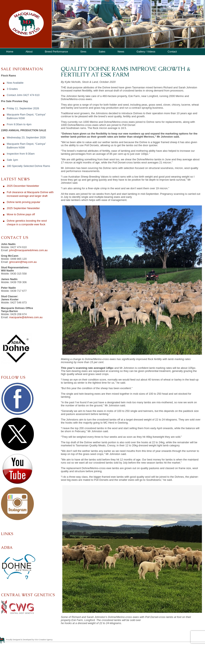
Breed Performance (56, 51)
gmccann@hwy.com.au (23, 261)
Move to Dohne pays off (21, 214)
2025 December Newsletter (23, 185)
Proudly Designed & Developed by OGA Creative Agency (29, 640)
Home (9, 51)
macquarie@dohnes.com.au (26, 317)
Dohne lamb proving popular (23, 202)
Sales (102, 51)
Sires (83, 51)
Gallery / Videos (146, 51)
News (121, 51)
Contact (172, 51)
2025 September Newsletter (23, 208)
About (29, 51)
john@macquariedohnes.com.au (28, 250)
